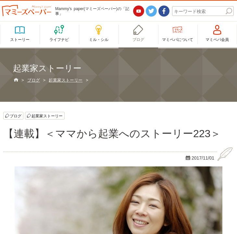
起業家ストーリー (47, 116)
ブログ (15, 116)
